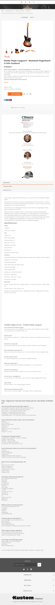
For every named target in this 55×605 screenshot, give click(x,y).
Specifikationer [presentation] (7, 186)
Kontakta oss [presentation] (7, 190)
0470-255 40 (30, 164)
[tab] (27, 183)
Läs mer (6, 82)
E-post (24, 145)
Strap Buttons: (8, 279)
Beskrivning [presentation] (6, 182)
